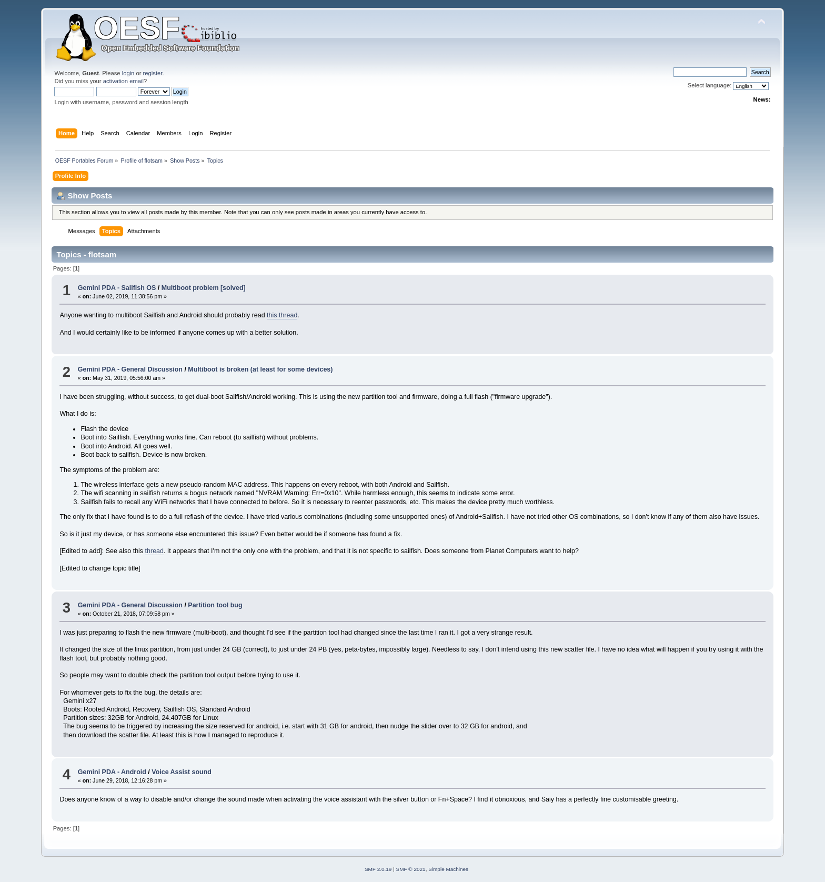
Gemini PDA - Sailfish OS (117, 288)
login (128, 73)
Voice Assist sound (182, 772)
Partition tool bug (215, 605)
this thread (282, 315)
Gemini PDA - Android (112, 772)
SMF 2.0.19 (378, 869)
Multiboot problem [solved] (204, 288)
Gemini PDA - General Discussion (130, 369)
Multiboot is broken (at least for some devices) (260, 369)
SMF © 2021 (411, 869)
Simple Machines (448, 869)
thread (154, 551)
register (153, 73)
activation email (123, 81)
